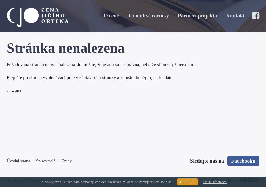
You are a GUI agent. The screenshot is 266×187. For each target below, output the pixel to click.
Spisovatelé (45, 161)
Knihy (66, 161)
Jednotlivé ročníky (148, 15)
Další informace (215, 182)
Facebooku (243, 161)
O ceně (111, 15)
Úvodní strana (18, 161)
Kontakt (235, 15)
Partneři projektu (197, 15)
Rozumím (188, 182)
